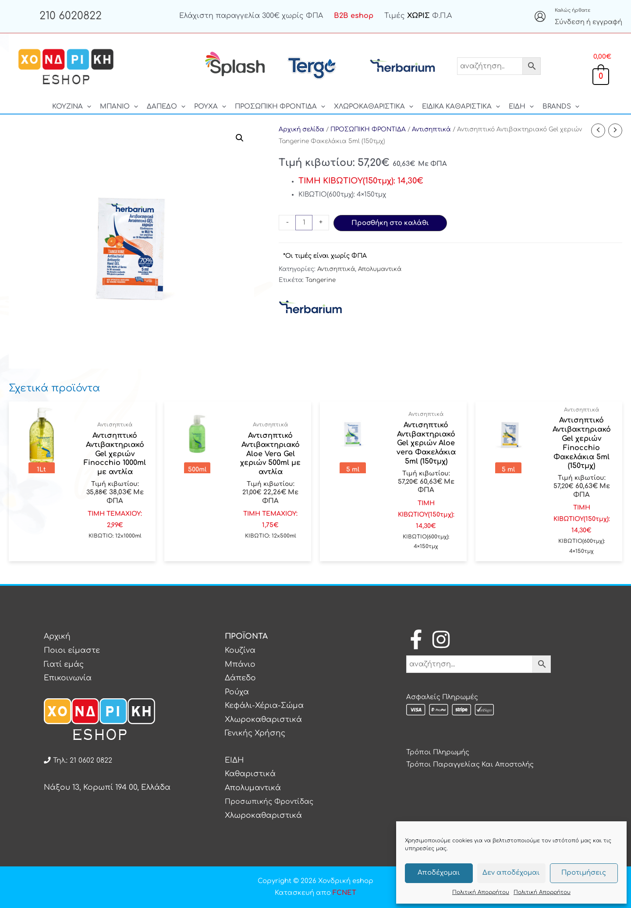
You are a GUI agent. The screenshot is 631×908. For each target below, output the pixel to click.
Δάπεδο (240, 678)
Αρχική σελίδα (301, 129)
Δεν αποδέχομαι (511, 872)
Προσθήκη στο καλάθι (390, 223)
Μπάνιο (240, 664)
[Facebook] (416, 639)
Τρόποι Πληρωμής (437, 752)
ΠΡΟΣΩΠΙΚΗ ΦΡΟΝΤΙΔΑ (368, 129)
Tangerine (320, 280)
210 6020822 (70, 16)
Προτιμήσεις (583, 872)
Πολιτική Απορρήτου (480, 892)
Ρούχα (237, 692)
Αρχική (57, 636)
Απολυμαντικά (379, 269)
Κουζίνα (240, 650)
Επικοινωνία (68, 678)
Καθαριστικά (250, 774)
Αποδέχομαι (439, 872)
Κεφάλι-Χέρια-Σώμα (264, 705)
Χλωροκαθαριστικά (263, 719)
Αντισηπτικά (431, 129)
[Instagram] (441, 639)
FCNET (344, 893)
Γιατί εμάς (64, 664)
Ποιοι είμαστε (72, 650)
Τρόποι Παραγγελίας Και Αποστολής (470, 764)
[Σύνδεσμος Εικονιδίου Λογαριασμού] (540, 16)
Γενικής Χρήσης (255, 733)
